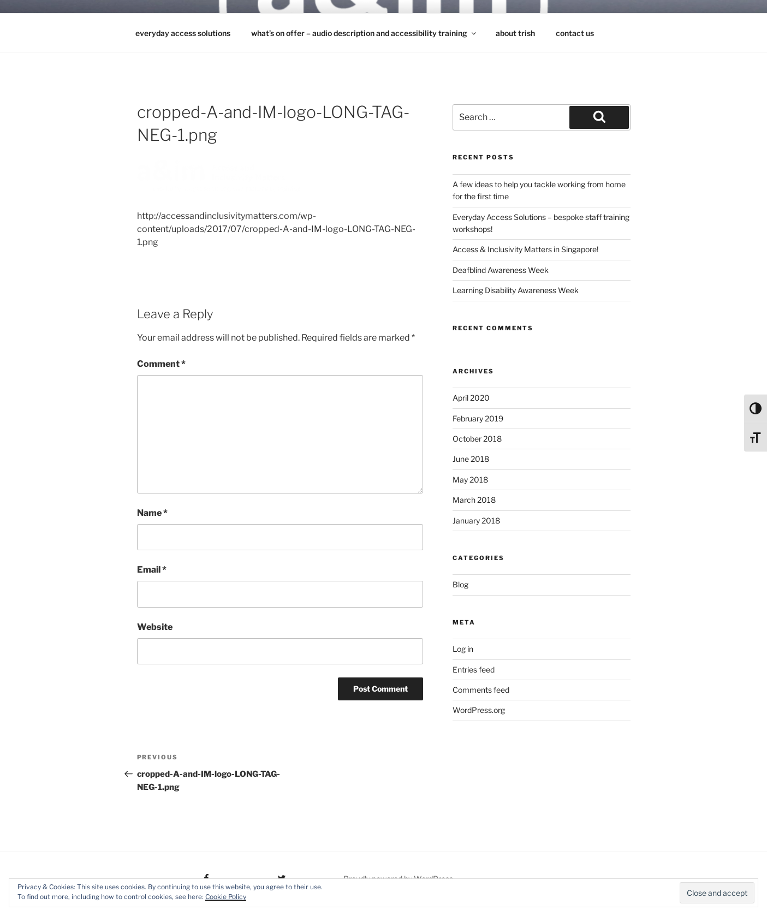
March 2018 (474, 499)
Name (152, 513)
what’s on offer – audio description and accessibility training (364, 33)
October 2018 (477, 438)
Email (152, 569)
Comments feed (481, 689)
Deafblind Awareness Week (501, 270)
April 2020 (471, 397)
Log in (463, 648)
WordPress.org (479, 710)
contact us (575, 33)
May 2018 (470, 479)
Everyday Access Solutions (182, 33)
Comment (161, 364)
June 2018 (471, 458)
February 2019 (478, 418)
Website (155, 627)
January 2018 (476, 520)
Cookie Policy (225, 897)
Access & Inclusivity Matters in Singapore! (525, 249)
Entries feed (474, 669)
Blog (460, 584)
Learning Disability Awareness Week (516, 290)
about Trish (515, 33)
